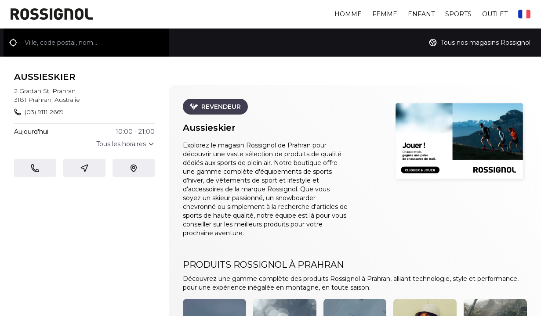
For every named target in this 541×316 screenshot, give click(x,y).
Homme (348, 14)
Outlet (495, 14)
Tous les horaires (125, 144)
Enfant (421, 14)
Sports (458, 14)
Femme (384, 14)
